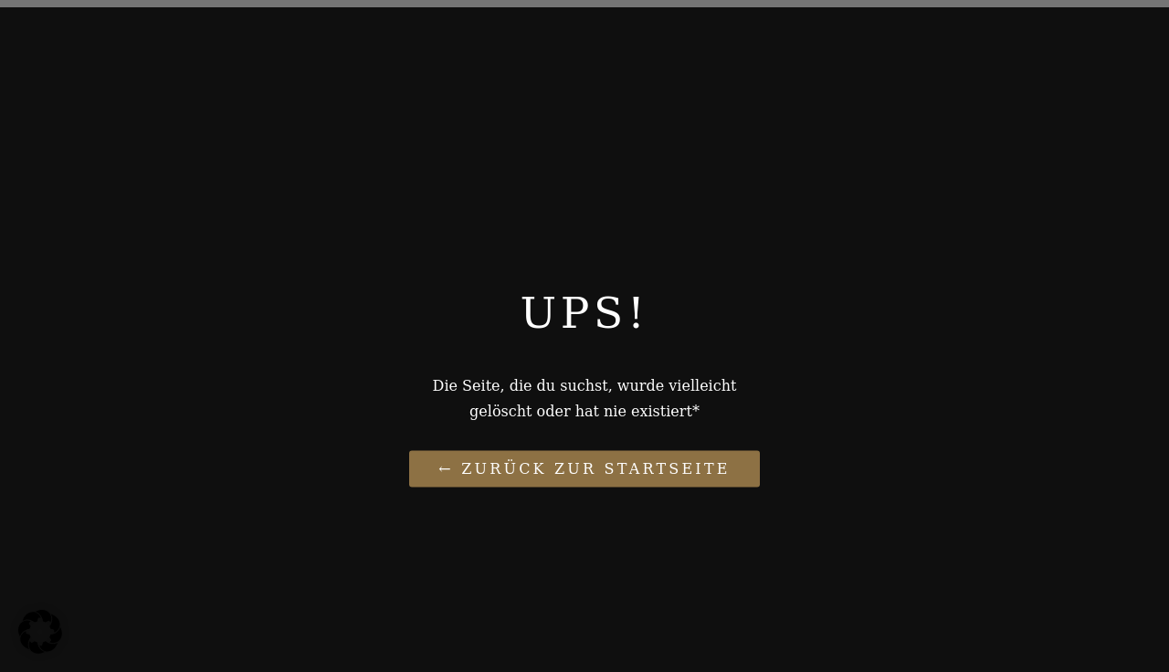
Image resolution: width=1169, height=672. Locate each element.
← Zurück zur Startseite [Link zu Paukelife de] (584, 468)
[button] (40, 632)
